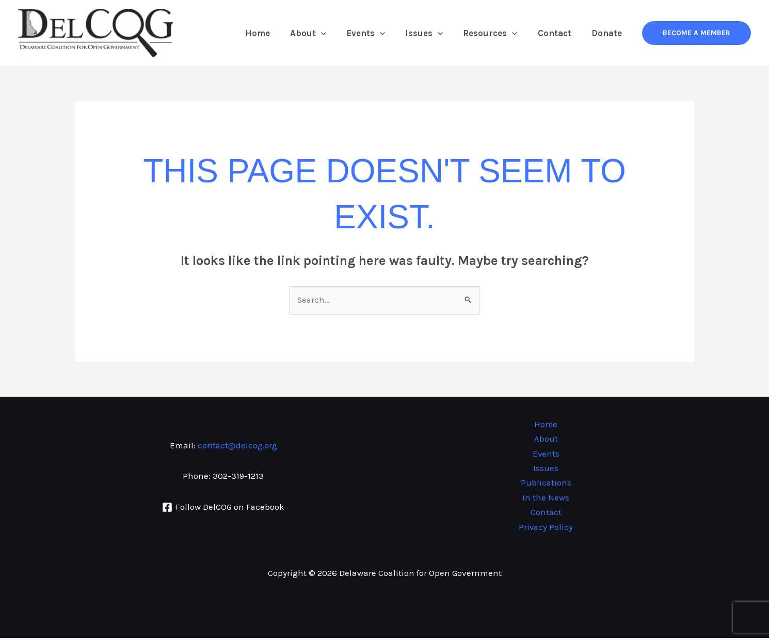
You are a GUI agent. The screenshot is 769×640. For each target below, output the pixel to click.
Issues (545, 469)
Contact (558, 33)
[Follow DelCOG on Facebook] (223, 508)
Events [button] (377, 33)
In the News (545, 499)
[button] (335, 33)
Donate (607, 33)
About (546, 439)
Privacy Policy (545, 529)
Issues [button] (433, 33)
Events (545, 454)
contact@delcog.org (237, 446)
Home (274, 33)
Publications (545, 484)
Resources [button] (497, 33)
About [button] (322, 33)
